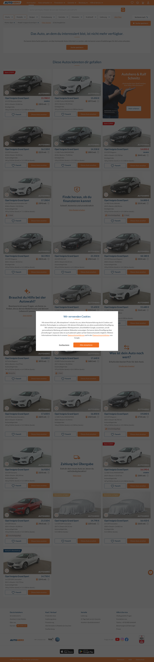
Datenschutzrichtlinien (101, 335)
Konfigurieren (64, 345)
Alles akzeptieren (86, 345)
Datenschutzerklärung (76, 335)
